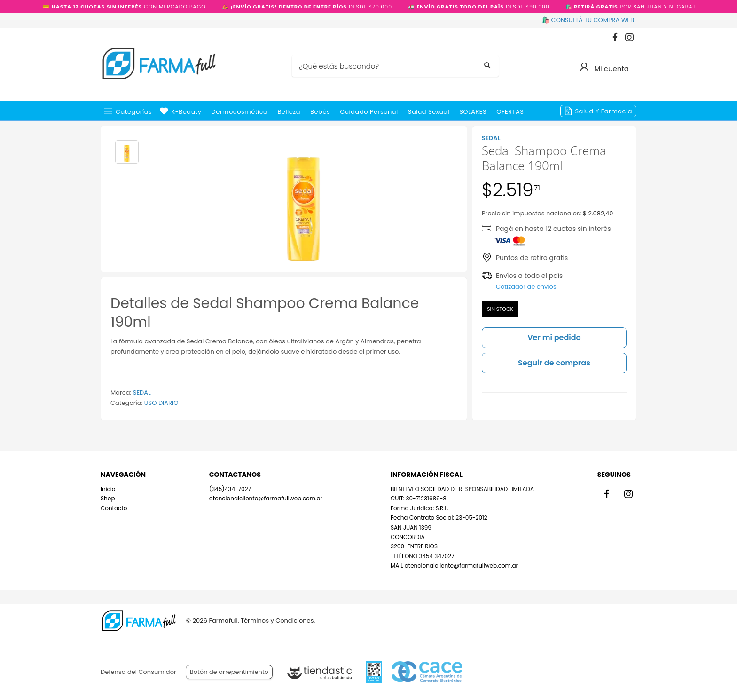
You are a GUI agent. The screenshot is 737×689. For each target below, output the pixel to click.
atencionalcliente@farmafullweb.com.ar (265, 498)
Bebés (320, 111)
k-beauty (186, 111)
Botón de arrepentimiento (229, 671)
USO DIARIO (161, 402)
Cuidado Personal (369, 111)
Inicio (108, 489)
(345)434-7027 (230, 489)
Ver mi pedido (554, 337)
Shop (108, 498)
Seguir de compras (554, 362)
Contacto (114, 508)
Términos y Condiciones (277, 620)
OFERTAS (510, 111)
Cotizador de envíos (526, 286)
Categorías (134, 111)
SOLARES (472, 111)
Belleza (288, 111)
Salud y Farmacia (603, 111)
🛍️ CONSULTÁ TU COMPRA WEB (588, 20)
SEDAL (142, 392)
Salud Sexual (428, 111)
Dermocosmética (240, 111)
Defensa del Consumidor (138, 671)
